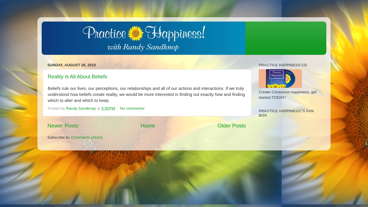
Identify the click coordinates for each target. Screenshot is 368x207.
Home (148, 126)
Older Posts (231, 126)
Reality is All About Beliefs (77, 77)
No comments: (133, 108)
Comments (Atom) (87, 137)
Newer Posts (62, 126)
